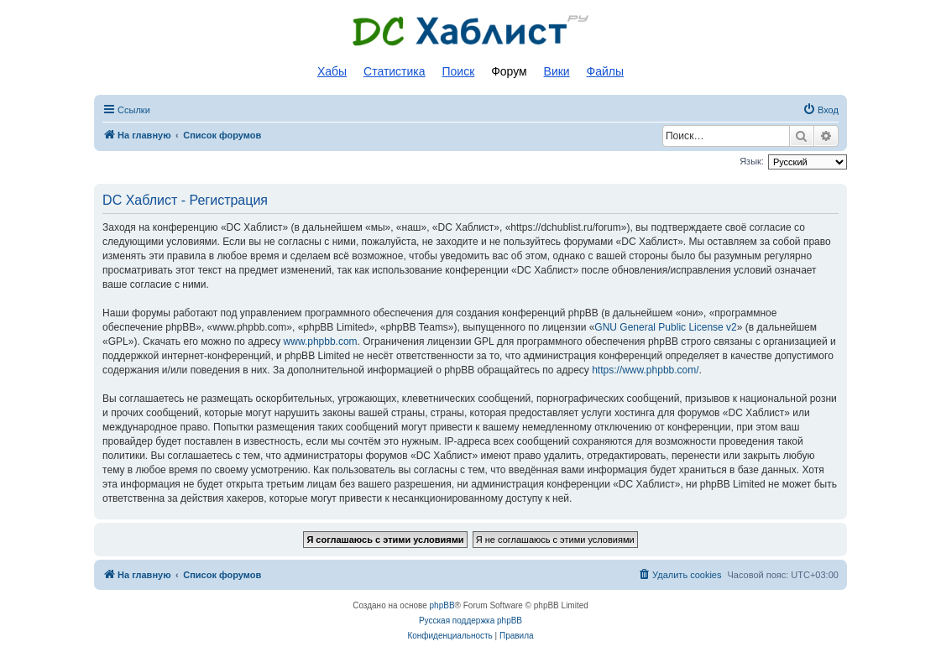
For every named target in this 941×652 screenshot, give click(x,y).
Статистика (394, 71)
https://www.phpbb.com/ (645, 370)
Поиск (458, 71)
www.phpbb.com (321, 341)
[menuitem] (820, 110)
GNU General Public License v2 (665, 327)
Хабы (332, 71)
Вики (557, 71)
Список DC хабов (471, 31)
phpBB (442, 605)
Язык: (752, 161)
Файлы (605, 71)
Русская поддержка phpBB (470, 620)
